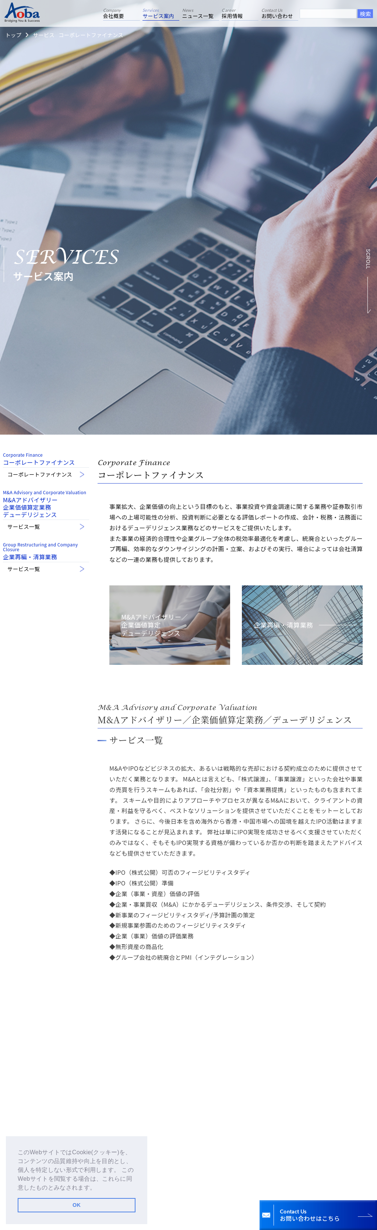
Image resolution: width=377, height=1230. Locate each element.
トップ (13, 35)
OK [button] (77, 1205)
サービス (43, 35)
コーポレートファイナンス (91, 35)
